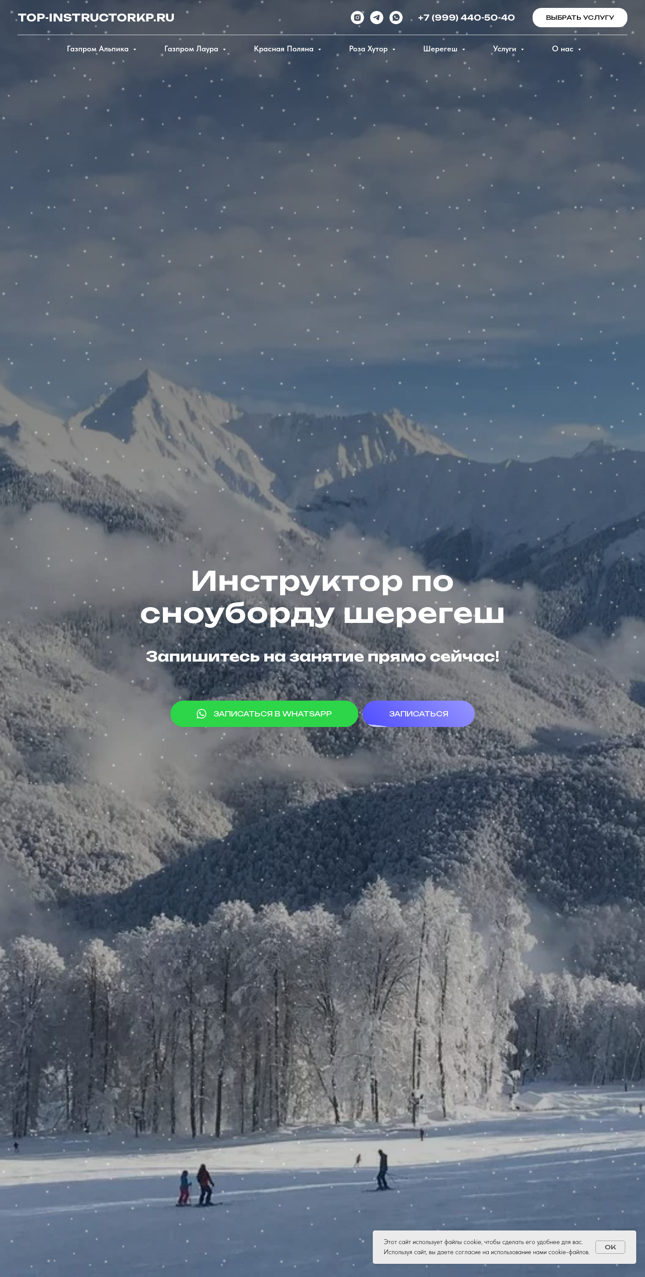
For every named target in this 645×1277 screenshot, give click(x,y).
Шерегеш (441, 48)
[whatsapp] (396, 17)
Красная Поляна (285, 48)
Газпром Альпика (99, 48)
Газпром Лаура (192, 48)
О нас (564, 48)
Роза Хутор (369, 48)
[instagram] (357, 17)
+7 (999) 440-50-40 (466, 17)
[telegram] (376, 17)
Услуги (506, 48)
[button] (580, 18)
